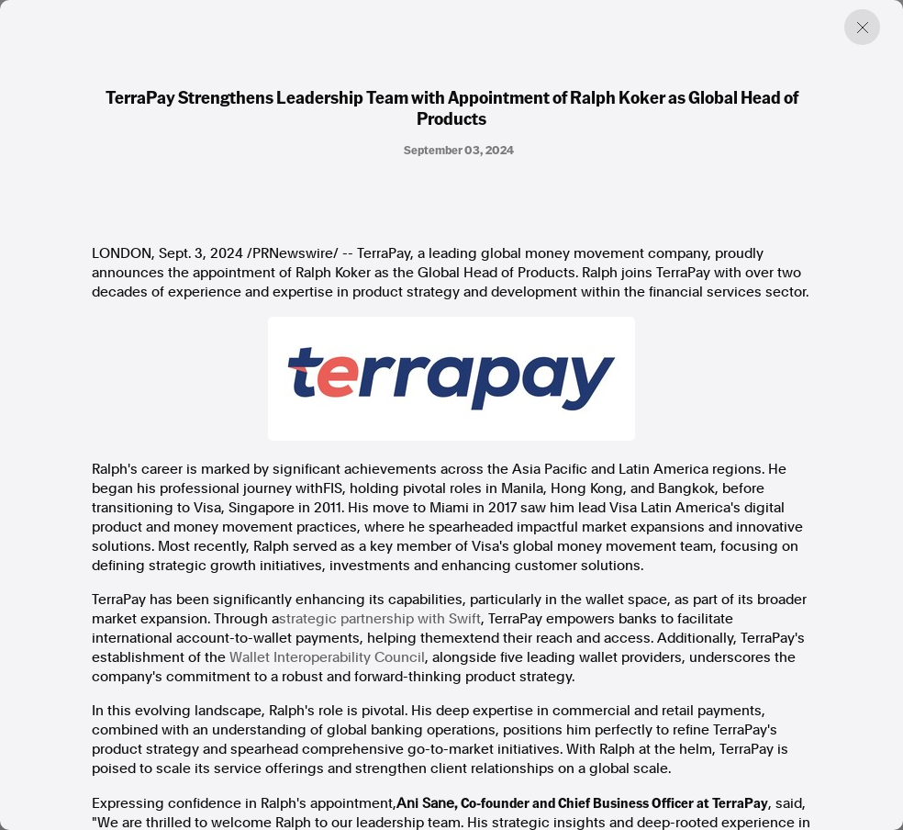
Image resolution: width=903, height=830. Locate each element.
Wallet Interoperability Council (327, 657)
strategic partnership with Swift (380, 619)
